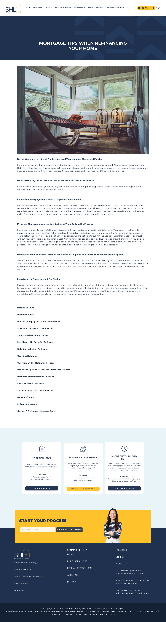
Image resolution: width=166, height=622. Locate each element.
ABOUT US (72, 576)
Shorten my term (124, 487)
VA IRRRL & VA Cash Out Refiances (35, 390)
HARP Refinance (25, 397)
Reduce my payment (83, 490)
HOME (70, 555)
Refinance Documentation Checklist (35, 376)
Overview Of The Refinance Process (35, 363)
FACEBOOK (121, 551)
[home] (13, 8)
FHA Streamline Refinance (30, 383)
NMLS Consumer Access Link (27, 576)
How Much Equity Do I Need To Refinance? (39, 321)
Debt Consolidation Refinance (32, 349)
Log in (158, 8)
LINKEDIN (120, 558)
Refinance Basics (26, 314)
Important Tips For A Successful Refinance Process (44, 370)
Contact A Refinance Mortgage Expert (36, 411)
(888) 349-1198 (20, 583)
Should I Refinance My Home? (32, 335)
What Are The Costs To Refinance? (35, 328)
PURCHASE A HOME (77, 562)
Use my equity (42, 487)
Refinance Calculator (27, 404)
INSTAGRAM (121, 565)
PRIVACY (71, 583)
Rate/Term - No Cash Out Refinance (35, 342)
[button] (38, 8)
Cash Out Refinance (27, 356)
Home (28, 8)
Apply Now (18, 590)
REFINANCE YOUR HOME (79, 569)
